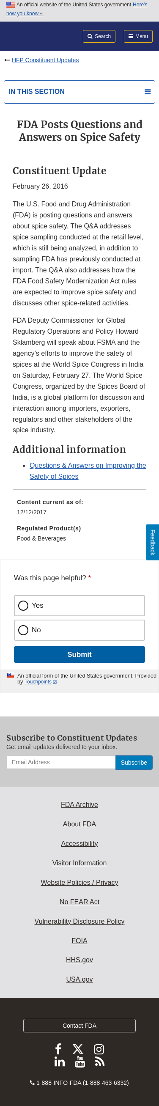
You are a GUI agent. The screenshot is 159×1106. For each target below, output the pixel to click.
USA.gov (79, 979)
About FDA (79, 824)
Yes (38, 605)
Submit (79, 654)
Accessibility (79, 843)
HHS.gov (79, 959)
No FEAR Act (79, 902)
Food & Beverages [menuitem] (41, 538)
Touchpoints (38, 682)
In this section (36, 91)
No (36, 630)
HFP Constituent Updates (45, 60)
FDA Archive (79, 804)
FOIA (79, 940)
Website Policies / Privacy (79, 882)
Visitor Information (79, 863)
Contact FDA (79, 1025)
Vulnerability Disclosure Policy (80, 921)
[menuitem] (79, 510)
